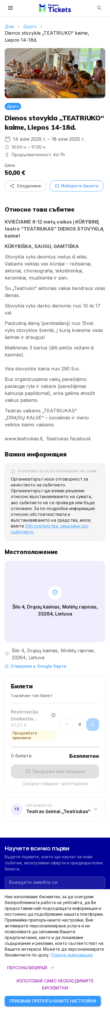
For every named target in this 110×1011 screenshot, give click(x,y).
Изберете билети (76, 186)
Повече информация (72, 954)
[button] (55, 809)
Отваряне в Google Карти (35, 666)
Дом (9, 26)
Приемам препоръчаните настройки (53, 1001)
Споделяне (25, 186)
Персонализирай (31, 968)
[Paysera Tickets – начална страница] (55, 8)
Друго (29, 26)
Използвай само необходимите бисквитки (55, 985)
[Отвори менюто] (10, 8)
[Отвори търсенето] (99, 8)
